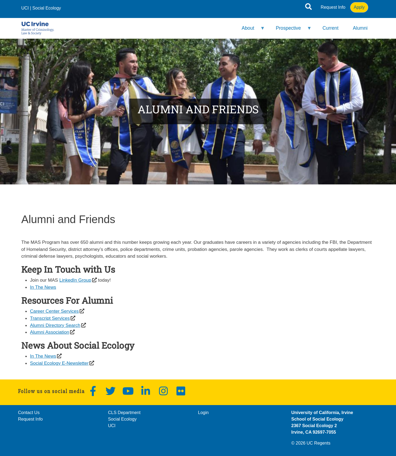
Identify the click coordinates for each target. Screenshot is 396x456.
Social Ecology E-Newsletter (59, 363)
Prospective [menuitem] (290, 30)
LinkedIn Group (75, 280)
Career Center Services (54, 311)
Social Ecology (46, 8)
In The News (43, 287)
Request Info (333, 7)
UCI (25, 8)
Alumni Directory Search (55, 325)
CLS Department (124, 412)
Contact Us (29, 412)
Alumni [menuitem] (360, 28)
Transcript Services (50, 318)
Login (203, 412)
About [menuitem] (250, 30)
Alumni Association (49, 332)
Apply (359, 7)
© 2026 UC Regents (310, 443)
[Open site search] (308, 7)
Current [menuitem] (330, 28)
